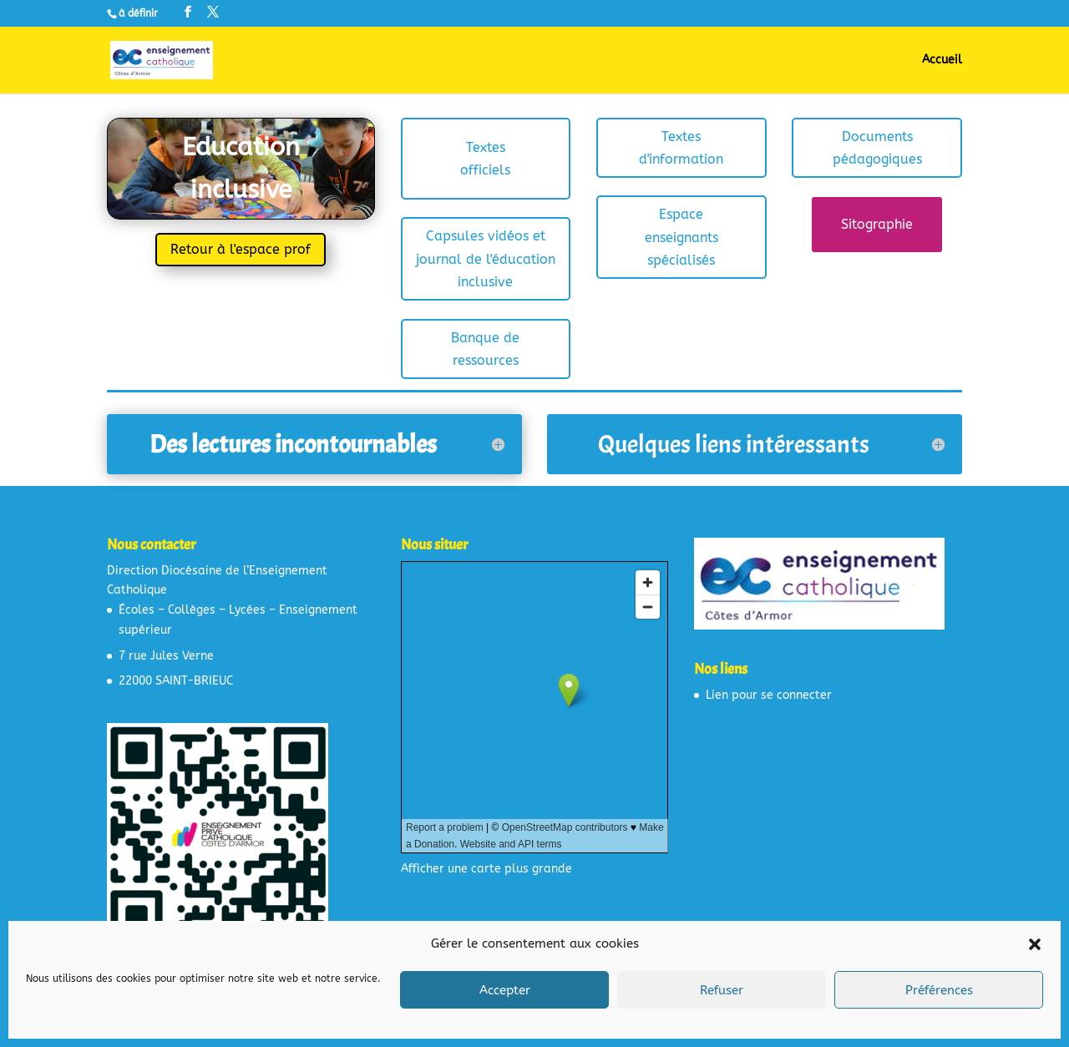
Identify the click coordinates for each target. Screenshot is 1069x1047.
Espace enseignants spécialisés (681, 236)
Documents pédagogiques (877, 148)
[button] (1034, 944)
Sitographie (877, 224)
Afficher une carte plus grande (486, 869)
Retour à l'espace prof (240, 249)
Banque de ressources (485, 349)
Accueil (942, 60)
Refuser (721, 990)
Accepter (504, 990)
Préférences (939, 990)
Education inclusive (241, 168)
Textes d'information (681, 148)
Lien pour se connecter (769, 695)
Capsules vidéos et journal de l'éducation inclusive (485, 258)
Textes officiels (485, 158)
